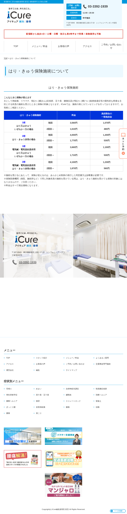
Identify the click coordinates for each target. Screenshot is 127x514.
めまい (39, 389)
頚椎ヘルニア (101, 395)
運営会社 (10, 370)
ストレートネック (73, 401)
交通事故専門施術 (103, 364)
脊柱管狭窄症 (11, 395)
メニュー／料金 (39, 46)
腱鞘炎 (68, 395)
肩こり (39, 413)
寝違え (98, 401)
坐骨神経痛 (40, 407)
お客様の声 (63, 46)
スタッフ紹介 (41, 358)
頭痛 (97, 407)
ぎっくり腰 (10, 407)
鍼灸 (38, 370)
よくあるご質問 (102, 358)
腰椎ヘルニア (11, 401)
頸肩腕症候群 (101, 389)
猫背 (38, 401)
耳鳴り (9, 389)
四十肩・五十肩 (42, 395)
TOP (15, 46)
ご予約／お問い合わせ (111, 46)
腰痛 (8, 413)
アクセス (87, 46)
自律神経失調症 (72, 389)
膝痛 (68, 407)
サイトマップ (71, 370)
